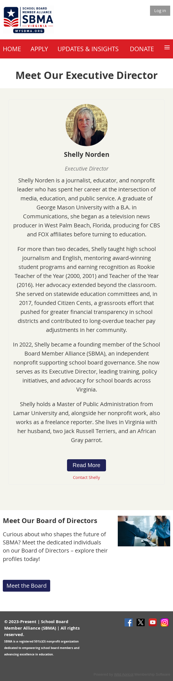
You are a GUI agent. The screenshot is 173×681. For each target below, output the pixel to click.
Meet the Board (26, 585)
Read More (86, 465)
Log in (160, 10)
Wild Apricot (123, 674)
